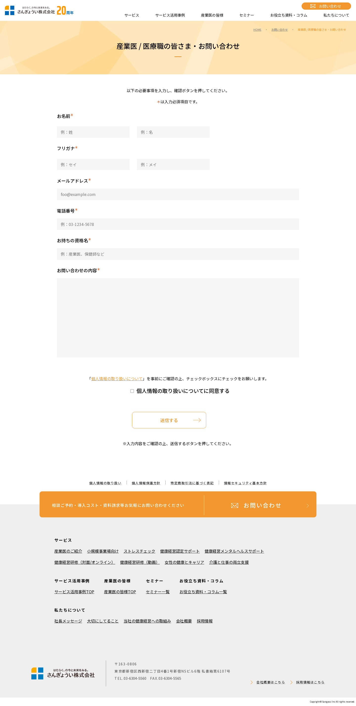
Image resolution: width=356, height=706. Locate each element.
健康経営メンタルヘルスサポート (234, 551)
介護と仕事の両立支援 (229, 562)
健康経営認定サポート (180, 551)
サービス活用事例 (170, 15)
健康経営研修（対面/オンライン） (84, 562)
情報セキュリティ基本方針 (245, 483)
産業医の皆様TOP (120, 592)
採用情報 (205, 621)
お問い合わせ (330, 6)
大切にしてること (103, 621)
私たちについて (336, 15)
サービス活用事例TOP (74, 592)
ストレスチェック (139, 551)
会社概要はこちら (270, 682)
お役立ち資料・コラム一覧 (203, 592)
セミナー (246, 15)
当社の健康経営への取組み (147, 621)
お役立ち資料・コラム (288, 15)
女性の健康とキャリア (184, 562)
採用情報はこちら (310, 682)
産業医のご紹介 (68, 551)
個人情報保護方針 (146, 483)
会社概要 (184, 621)
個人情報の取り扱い (105, 483)
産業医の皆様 (212, 15)
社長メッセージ (68, 621)
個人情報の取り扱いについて (117, 378)
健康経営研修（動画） (140, 562)
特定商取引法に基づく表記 (192, 483)
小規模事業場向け (103, 551)
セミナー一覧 (158, 592)
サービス (131, 15)
